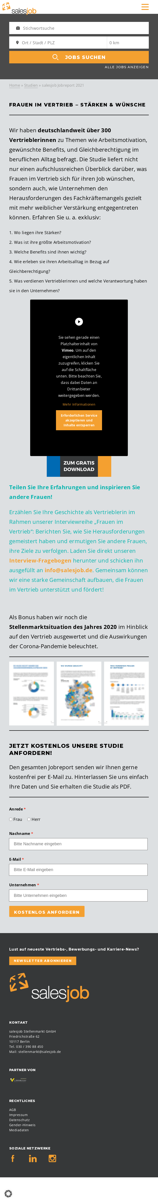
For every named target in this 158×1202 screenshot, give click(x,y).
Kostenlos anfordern (47, 912)
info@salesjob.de (68, 570)
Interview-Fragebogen (40, 560)
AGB (12, 1110)
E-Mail (15, 859)
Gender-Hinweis (22, 1125)
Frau (17, 819)
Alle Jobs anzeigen (127, 67)
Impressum (18, 1115)
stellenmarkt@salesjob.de (39, 1051)
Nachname (19, 833)
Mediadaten (19, 1130)
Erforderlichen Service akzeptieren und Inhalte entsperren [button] (79, 420)
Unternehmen (22, 884)
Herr (36, 819)
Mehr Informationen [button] (79, 404)
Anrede (16, 809)
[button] (8, 1193)
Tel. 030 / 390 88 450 (26, 1046)
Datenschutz (19, 1120)
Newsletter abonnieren (43, 961)
